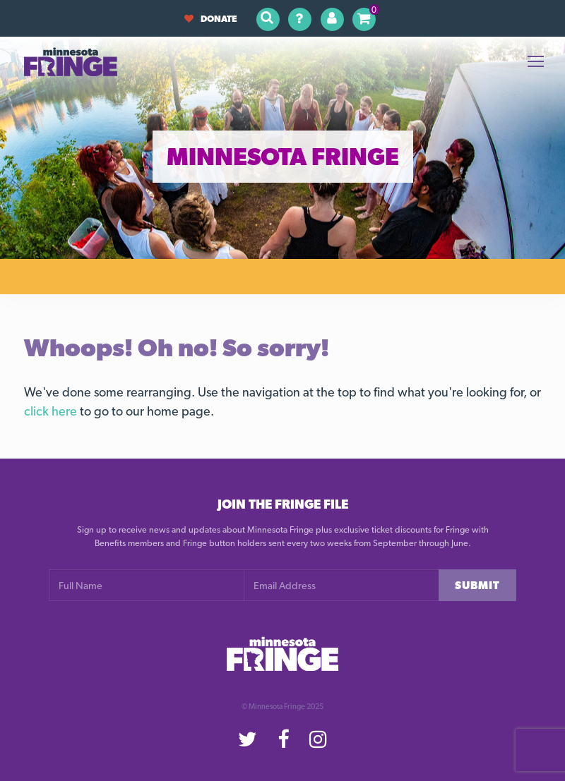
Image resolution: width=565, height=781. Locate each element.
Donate (210, 18)
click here (50, 411)
